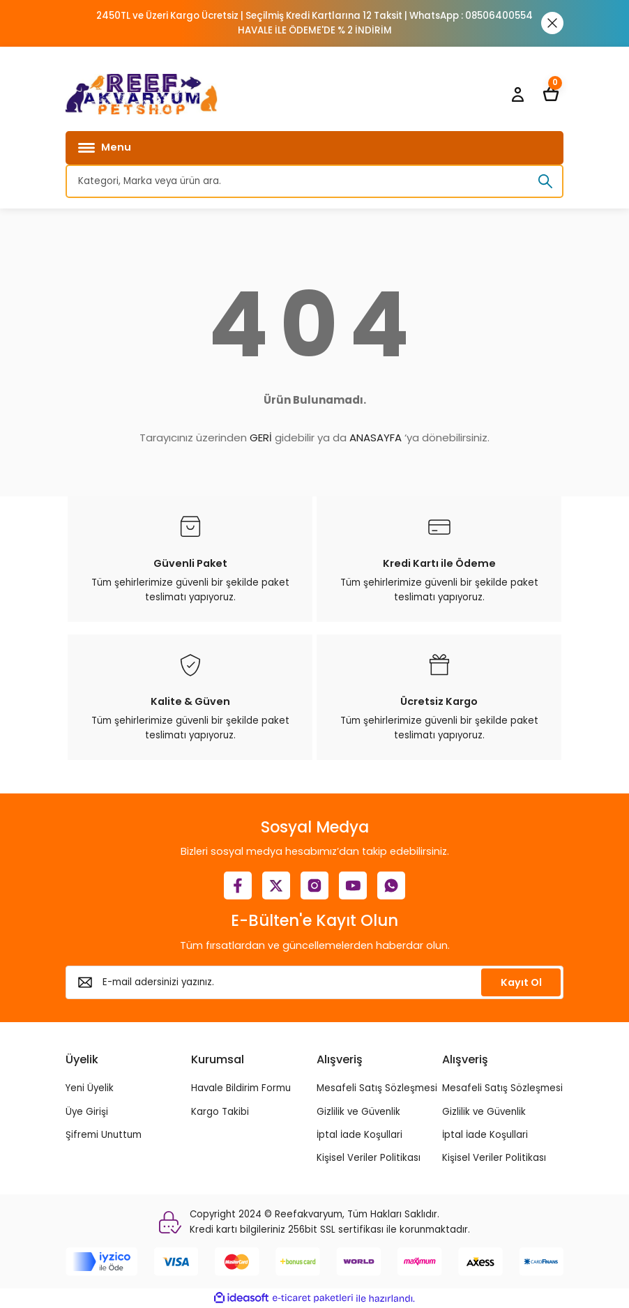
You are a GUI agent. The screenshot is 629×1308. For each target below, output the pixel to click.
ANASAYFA (375, 437)
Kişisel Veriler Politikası (368, 1157)
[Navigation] (314, 148)
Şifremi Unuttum (104, 1134)
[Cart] (550, 94)
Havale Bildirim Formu (241, 1088)
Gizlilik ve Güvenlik (358, 1111)
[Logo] (142, 94)
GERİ (261, 437)
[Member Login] (517, 94)
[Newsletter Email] (314, 982)
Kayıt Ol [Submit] (521, 982)
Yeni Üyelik (90, 1088)
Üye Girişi (87, 1111)
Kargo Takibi (220, 1111)
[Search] (314, 181)
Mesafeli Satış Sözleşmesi (377, 1088)
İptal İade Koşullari (359, 1134)
